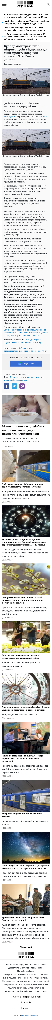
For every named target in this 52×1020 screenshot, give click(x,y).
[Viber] (22, 386)
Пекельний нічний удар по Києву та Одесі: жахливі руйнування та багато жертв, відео (24, 29)
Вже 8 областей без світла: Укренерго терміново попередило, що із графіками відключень (26, 22)
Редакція (26, 1002)
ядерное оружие (35, 377)
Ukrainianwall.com (29, 1016)
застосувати (9, 117)
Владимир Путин (17, 377)
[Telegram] (14, 386)
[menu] (4, 4)
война (24, 380)
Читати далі (26, 947)
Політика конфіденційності (26, 997)
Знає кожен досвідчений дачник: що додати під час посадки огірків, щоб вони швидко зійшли (26, 16)
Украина (8, 380)
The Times (42, 117)
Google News (26, 363)
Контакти (26, 1008)
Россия (16, 380)
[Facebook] (6, 386)
